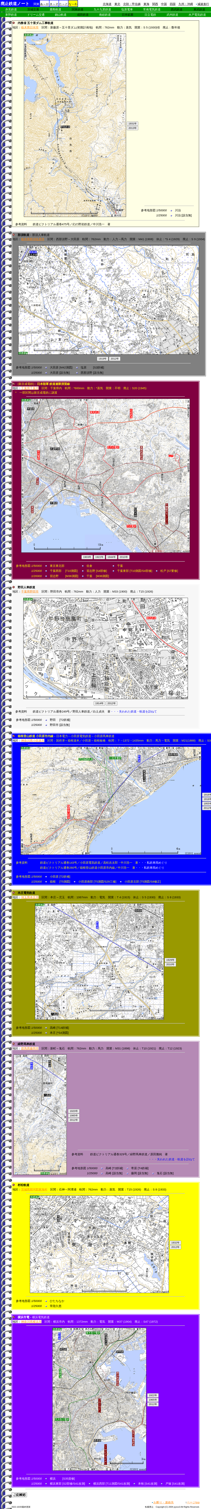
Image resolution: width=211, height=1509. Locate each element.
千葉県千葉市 (30, 388)
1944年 (111, 557)
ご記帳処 (19, 1494)
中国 (164, 4)
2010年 (124, 557)
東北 (117, 4)
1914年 (99, 703)
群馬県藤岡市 (30, 1048)
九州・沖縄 (185, 4)
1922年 (99, 557)
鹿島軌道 (55, 9)
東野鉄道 (11, 14)
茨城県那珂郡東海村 (34, 1189)
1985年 (74, 1115)
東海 (146, 4)
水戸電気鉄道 (197, 14)
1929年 (170, 959)
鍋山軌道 (61, 14)
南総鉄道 (105, 14)
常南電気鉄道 (152, 9)
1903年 (87, 557)
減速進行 (203, 4)
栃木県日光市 (30, 27)
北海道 (107, 4)
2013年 (132, 128)
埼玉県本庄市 (30, 897)
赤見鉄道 (11, 9)
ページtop (193, 1502)
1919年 (103, 358)
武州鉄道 (172, 14)
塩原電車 (127, 9)
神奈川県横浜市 (31, 1321)
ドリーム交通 (36, 14)
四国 (173, 4)
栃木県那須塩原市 (32, 239)
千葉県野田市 (30, 591)
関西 (155, 4)
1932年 (175, 1242)
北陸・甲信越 (132, 4)
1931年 (132, 123)
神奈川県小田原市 (32, 740)
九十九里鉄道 (102, 9)
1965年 (153, 1399)
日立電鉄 (150, 14)
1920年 (74, 1111)
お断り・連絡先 (163, 1502)
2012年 (115, 358)
